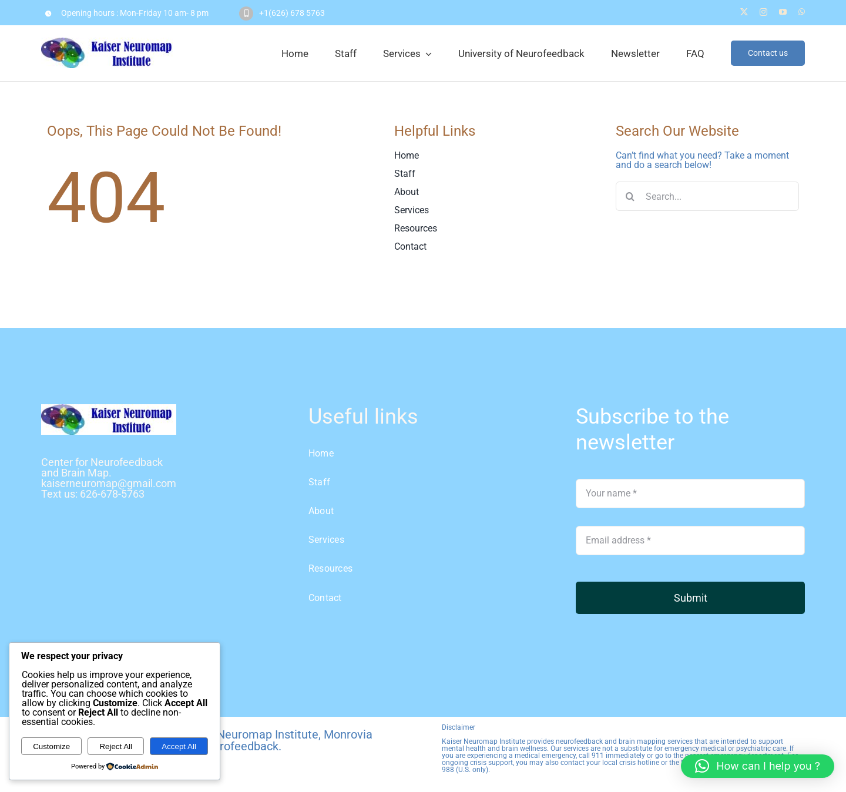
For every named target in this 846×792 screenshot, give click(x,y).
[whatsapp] (801, 12)
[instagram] (763, 12)
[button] (757, 766)
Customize (51, 746)
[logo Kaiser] (108, 408)
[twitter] (744, 12)
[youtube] (783, 12)
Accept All (179, 746)
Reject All (115, 746)
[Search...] (708, 196)
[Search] (630, 196)
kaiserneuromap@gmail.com (108, 483)
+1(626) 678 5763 (292, 13)
